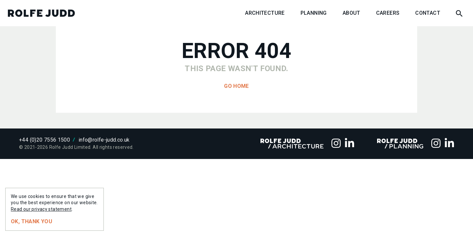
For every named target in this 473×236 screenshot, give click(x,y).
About (351, 13)
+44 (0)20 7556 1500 (44, 140)
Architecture (265, 13)
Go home (236, 86)
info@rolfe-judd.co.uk (104, 140)
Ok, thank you (31, 221)
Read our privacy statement (41, 209)
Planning (314, 13)
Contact (427, 13)
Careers (388, 13)
